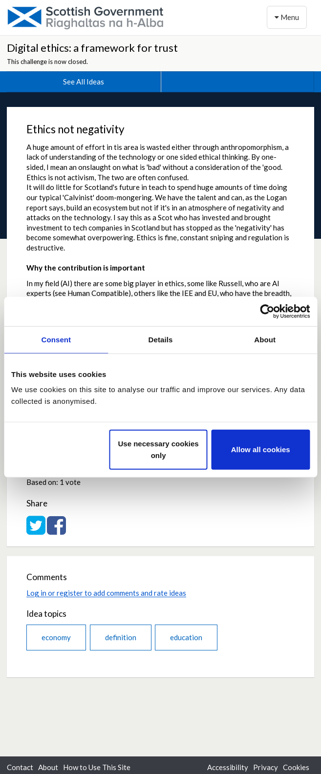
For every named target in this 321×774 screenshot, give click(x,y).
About (48, 767)
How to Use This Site (96, 767)
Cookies (296, 767)
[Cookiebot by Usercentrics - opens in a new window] (267, 311)
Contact (20, 767)
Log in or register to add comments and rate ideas (106, 592)
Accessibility (227, 767)
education (186, 637)
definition (120, 637)
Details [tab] (161, 339)
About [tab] (265, 339)
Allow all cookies (260, 449)
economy (56, 637)
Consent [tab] (56, 339)
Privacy (265, 767)
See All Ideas (83, 81)
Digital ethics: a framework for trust (92, 47)
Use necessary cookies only (158, 449)
